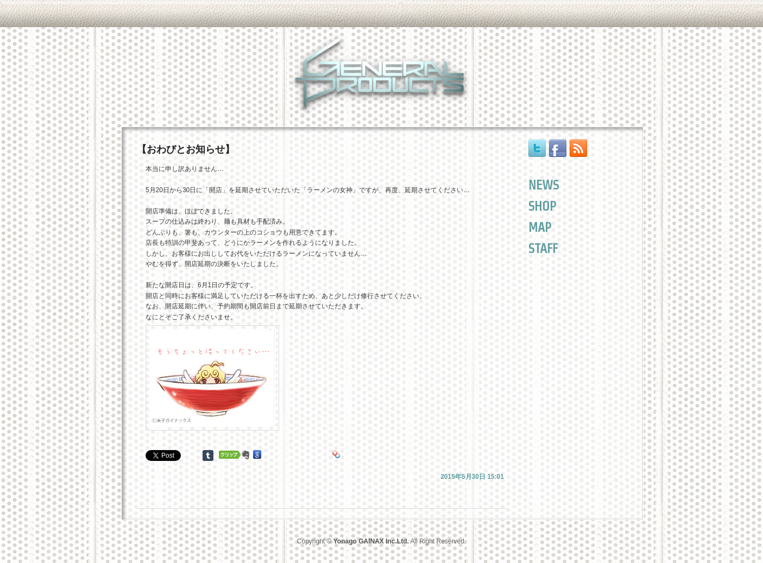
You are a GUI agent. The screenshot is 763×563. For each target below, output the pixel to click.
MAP (539, 227)
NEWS (543, 185)
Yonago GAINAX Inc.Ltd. (371, 541)
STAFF (543, 248)
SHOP (542, 206)
